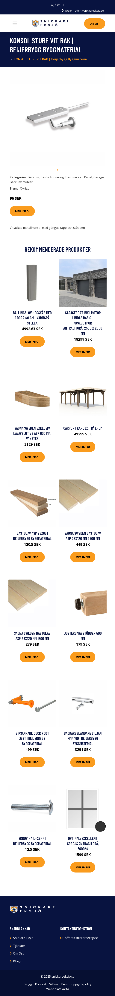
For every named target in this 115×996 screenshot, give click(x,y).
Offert (95, 24)
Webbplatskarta (57, 989)
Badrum (33, 177)
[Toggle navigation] (15, 23)
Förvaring (57, 177)
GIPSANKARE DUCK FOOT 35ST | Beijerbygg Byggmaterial (32, 738)
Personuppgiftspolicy (76, 984)
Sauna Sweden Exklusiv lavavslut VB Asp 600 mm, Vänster (32, 433)
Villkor (53, 984)
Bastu (44, 177)
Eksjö (68, 10)
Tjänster (19, 946)
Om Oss (18, 953)
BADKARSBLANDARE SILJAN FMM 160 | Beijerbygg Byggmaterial (83, 738)
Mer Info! (22, 211)
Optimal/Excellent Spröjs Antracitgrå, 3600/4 (83, 843)
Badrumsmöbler (21, 182)
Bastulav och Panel (78, 177)
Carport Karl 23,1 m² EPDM (82, 428)
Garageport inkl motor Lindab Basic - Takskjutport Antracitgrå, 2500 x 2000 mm (82, 323)
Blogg (17, 961)
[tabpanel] (57, 118)
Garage (98, 177)
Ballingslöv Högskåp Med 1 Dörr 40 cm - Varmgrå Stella (32, 317)
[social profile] (63, 5)
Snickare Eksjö (23, 938)
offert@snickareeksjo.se (89, 10)
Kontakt (40, 984)
